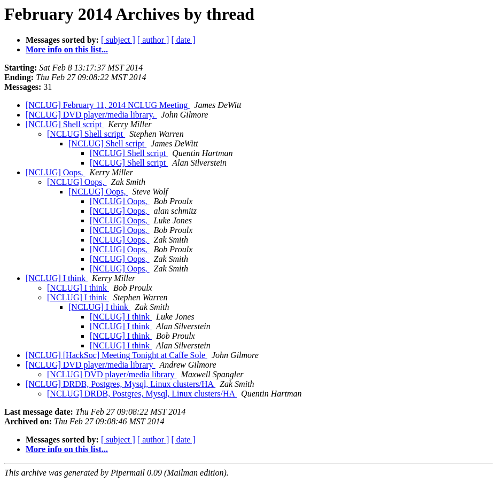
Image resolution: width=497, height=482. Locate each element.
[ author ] (153, 39)
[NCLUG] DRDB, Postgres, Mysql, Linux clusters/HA (120, 383)
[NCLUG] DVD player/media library (91, 364)
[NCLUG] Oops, (56, 172)
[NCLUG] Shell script (65, 124)
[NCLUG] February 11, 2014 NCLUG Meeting (108, 105)
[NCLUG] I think (57, 278)
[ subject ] (118, 39)
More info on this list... (67, 49)
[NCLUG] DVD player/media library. (91, 114)
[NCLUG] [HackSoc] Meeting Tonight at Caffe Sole (116, 355)
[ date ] (183, 39)
